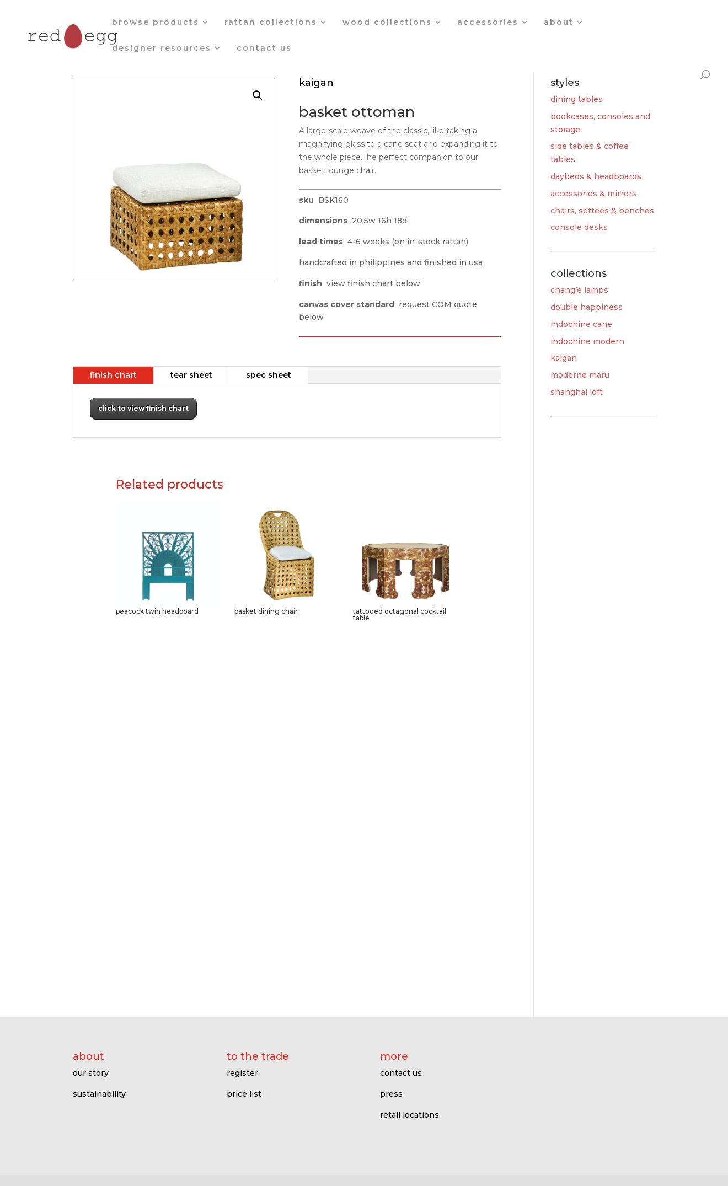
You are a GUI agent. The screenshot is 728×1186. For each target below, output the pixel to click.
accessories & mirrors (593, 193)
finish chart (113, 375)
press (391, 1094)
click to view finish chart (143, 408)
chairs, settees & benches (602, 211)
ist (256, 1094)
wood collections (387, 22)
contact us (264, 48)
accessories (487, 22)
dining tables (576, 99)
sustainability (99, 1094)
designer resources (161, 48)
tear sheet (191, 375)
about (559, 22)
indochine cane (581, 324)
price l (239, 1094)
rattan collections (270, 22)
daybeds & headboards (595, 176)
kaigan (563, 358)
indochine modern (587, 341)
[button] (257, 95)
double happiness (586, 307)
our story (91, 1073)
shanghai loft (576, 392)
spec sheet (268, 375)
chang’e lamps (579, 290)
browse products (155, 22)
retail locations (409, 1115)
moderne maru (579, 375)
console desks (579, 227)
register (242, 1073)
